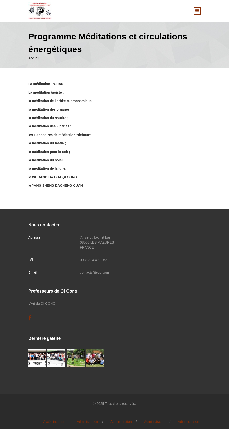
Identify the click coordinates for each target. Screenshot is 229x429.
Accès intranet (53, 422)
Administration (87, 422)
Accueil (33, 58)
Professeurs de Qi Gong (52, 291)
